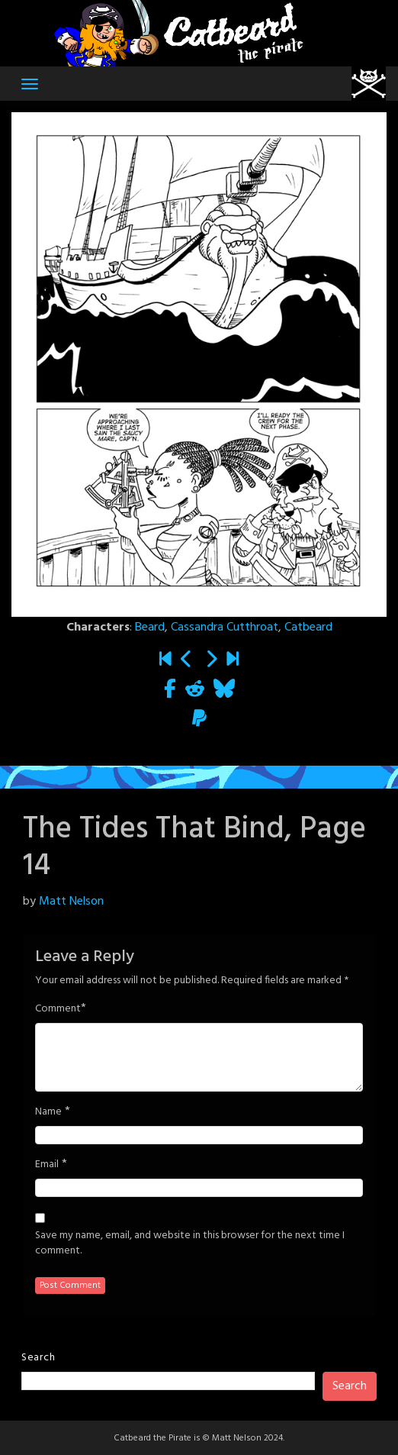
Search (38, 1358)
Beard (150, 627)
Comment (58, 1009)
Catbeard (308, 627)
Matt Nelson (71, 901)
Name (48, 1112)
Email (47, 1165)
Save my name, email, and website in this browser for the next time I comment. (190, 1243)
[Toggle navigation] (29, 84)
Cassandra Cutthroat (224, 627)
